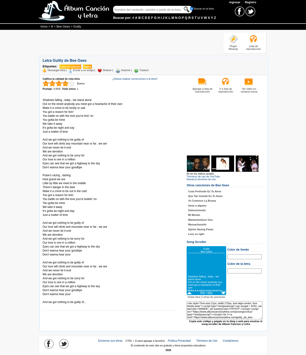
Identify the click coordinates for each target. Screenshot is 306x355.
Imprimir (126, 70)
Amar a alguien (197, 205)
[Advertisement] (124, 42)
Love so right (196, 234)
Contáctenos (230, 340)
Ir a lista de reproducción (225, 90)
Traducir (144, 70)
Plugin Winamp (233, 47)
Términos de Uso (206, 340)
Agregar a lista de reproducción (202, 90)
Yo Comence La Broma (202, 200)
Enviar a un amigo (83, 70)
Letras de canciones (213, 297)
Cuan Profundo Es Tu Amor (204, 191)
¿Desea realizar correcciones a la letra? (135, 78)
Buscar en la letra (204, 8)
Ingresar (235, 2)
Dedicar (107, 70)
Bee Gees (63, 26)
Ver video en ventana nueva (249, 90)
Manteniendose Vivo (200, 219)
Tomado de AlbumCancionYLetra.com (62, 298)
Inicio (43, 26)
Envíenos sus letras (110, 340)
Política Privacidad (179, 340)
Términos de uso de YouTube (203, 176)
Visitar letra (194, 297)
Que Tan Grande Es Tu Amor (205, 196)
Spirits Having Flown (200, 229)
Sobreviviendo (197, 210)
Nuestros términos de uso (201, 179)
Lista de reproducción (253, 47)
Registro (250, 2)
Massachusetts (197, 224)
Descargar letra (56, 70)
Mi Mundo (194, 215)
